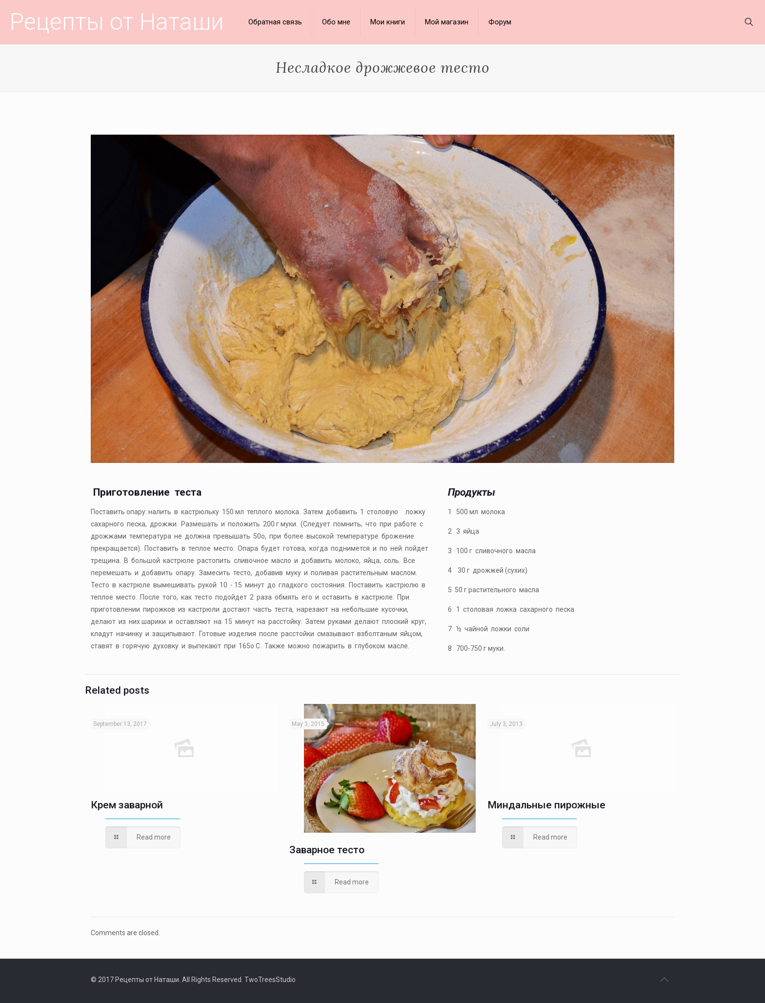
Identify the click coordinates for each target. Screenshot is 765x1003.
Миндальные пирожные (546, 805)
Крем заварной (127, 805)
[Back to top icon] (664, 979)
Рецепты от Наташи (117, 22)
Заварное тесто (326, 850)
